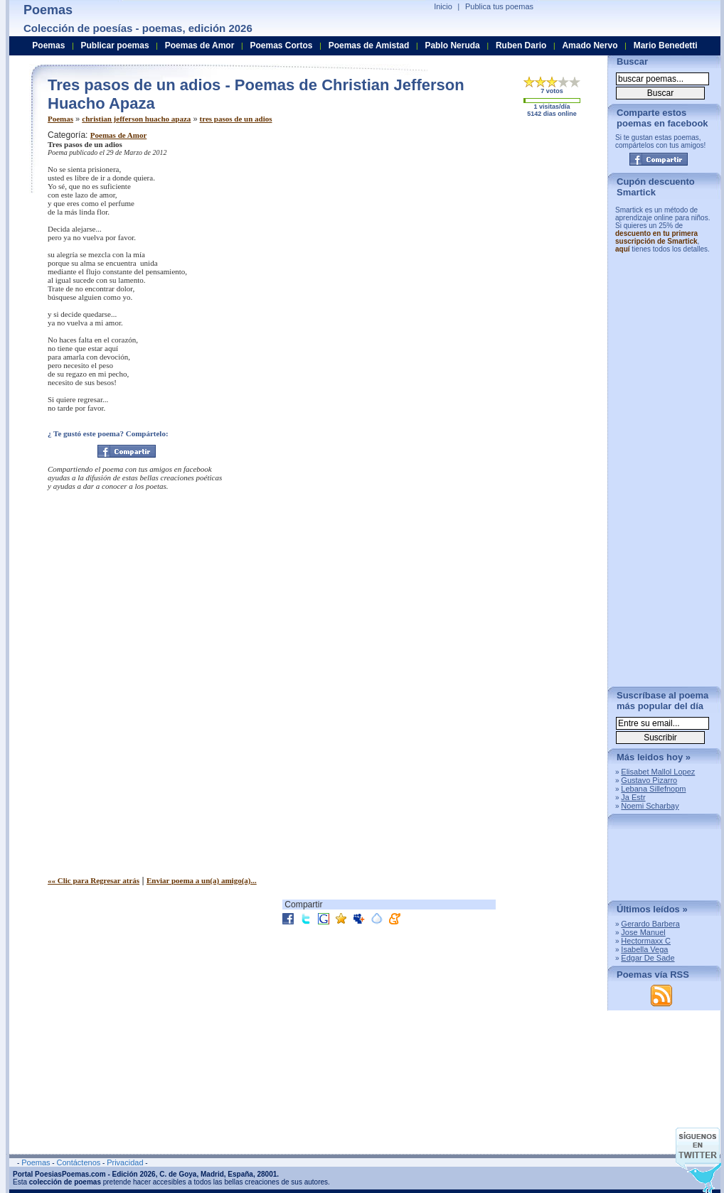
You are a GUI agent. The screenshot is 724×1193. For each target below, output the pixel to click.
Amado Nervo (589, 45)
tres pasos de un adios (236, 118)
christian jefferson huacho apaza (136, 118)
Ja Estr (633, 797)
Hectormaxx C (646, 940)
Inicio (443, 6)
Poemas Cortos (281, 45)
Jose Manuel (643, 932)
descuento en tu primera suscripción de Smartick (656, 237)
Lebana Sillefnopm (653, 788)
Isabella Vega (644, 949)
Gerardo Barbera (650, 923)
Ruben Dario (521, 45)
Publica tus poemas (499, 6)
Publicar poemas (115, 45)
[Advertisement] (452, 219)
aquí (622, 249)
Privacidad (125, 1162)
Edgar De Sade (647, 958)
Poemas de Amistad (369, 45)
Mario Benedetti (666, 45)
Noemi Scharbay (649, 805)
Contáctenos (78, 1162)
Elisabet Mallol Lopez (658, 771)
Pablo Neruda (452, 45)
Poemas (60, 118)
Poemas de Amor (118, 135)
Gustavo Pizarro (649, 780)
